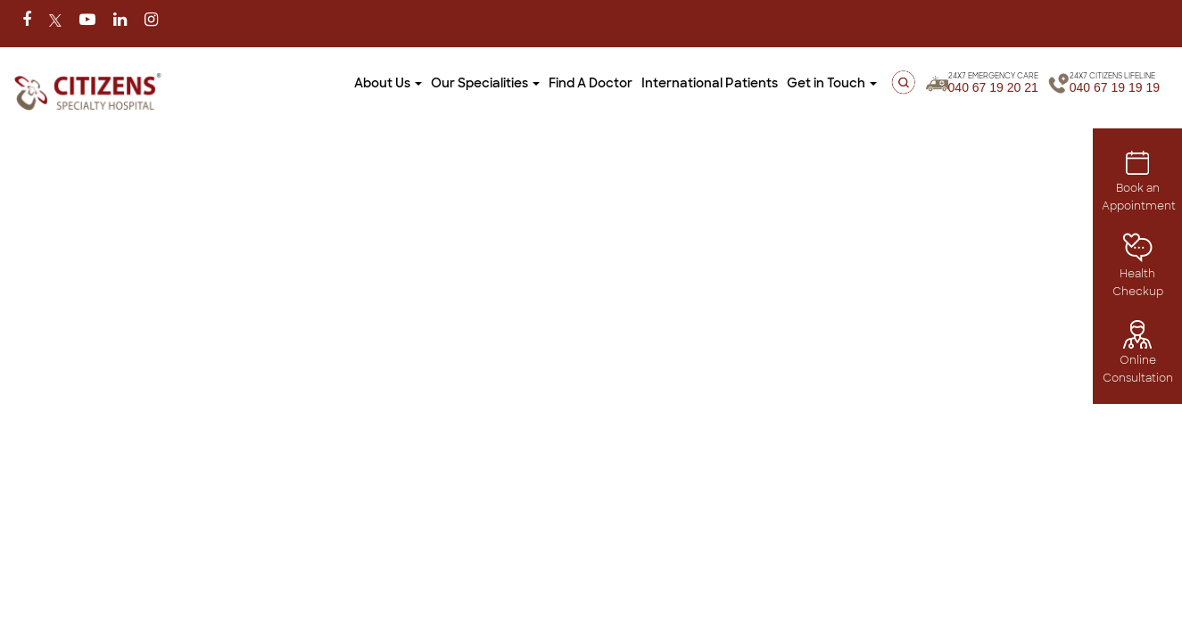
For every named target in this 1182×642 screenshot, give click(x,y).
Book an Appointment (1139, 183)
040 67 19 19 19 (1115, 84)
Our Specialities (445, 83)
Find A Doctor (550, 83)
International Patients (669, 83)
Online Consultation (1138, 355)
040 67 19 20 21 (984, 84)
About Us (348, 83)
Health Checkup (1137, 270)
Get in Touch (792, 83)
